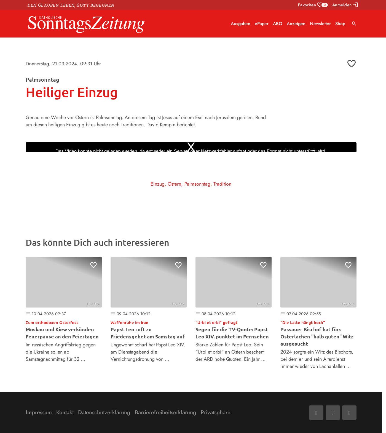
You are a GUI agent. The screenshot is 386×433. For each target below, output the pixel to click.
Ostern (174, 184)
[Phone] (349, 412)
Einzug (158, 184)
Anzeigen (296, 23)
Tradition (222, 184)
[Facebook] (316, 412)
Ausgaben (240, 23)
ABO (277, 23)
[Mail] (333, 412)
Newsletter (320, 23)
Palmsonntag (197, 184)
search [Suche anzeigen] (354, 23)
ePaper (262, 23)
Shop (340, 23)
